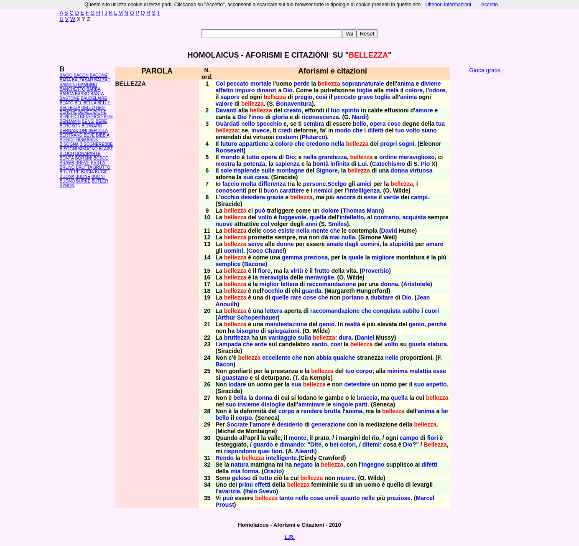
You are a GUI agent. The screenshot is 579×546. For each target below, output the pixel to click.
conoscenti (231, 190)
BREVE (82, 162)
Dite (315, 444)
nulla (348, 237)
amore (424, 110)
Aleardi (305, 451)
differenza (272, 183)
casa (261, 177)
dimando (292, 444)
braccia (367, 397)
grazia (275, 197)
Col (220, 83)
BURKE (83, 181)
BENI (108, 116)
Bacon (225, 364)
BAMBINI (68, 84)
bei (334, 444)
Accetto (489, 5)
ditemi (371, 444)
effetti (262, 484)
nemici (323, 190)
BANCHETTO (73, 89)
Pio (425, 163)
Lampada (228, 344)
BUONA (67, 176)
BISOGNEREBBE (95, 144)
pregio (304, 97)
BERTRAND (71, 135)
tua (440, 123)
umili (332, 498)
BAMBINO (87, 84)
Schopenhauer (257, 317)
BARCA (67, 93)
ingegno (373, 464)
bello (360, 123)
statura (437, 344)
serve (255, 244)
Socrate (237, 424)
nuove (224, 224)
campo (409, 437)
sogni (406, 143)
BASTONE (70, 98)
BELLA (90, 103)
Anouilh (226, 304)
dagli (352, 244)
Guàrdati (228, 123)
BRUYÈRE (70, 172)
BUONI (98, 176)
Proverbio (375, 270)
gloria (280, 117)
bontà (321, 163)
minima (397, 371)
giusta (417, 344)
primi (246, 484)
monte (297, 437)
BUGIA (87, 172)
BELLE (103, 103)
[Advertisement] (484, 204)
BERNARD (92, 126)
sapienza (287, 163)
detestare (357, 384)
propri (388, 143)
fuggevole (292, 217)
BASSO (82, 93)
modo (343, 130)
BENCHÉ (68, 112)
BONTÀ (67, 158)
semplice (228, 264)
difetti (375, 130)
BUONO (67, 181)
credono (317, 143)
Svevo (267, 491)
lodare (237, 384)
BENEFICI (69, 116)
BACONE (98, 75)
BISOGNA (69, 144)
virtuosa (421, 170)
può (260, 210)
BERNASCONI (73, 130)
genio (326, 324)
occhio (229, 197)
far (445, 411)
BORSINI (83, 158)
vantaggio (282, 337)
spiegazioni (283, 331)
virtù (296, 270)
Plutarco (313, 137)
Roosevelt (230, 150)
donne (285, 244)
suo (419, 384)
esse (370, 197)
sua (248, 177)
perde (301, 83)
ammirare (311, 404)
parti (361, 404)
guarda (311, 290)
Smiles (337, 224)
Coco (255, 250)
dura (345, 337)
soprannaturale (363, 83)
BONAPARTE (88, 153)
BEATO (67, 103)
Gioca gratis (484, 70)
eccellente (276, 357)
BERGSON (70, 126)
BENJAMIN (70, 121)
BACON (81, 75)
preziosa (316, 257)
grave (365, 97)
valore (224, 103)
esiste (286, 230)
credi (285, 130)
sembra (314, 123)
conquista (386, 310)
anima (405, 83)
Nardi (359, 117)
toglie (364, 90)
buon (271, 190)
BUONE (82, 176)
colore (414, 90)
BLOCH (67, 153)
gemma (292, 257)
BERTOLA (97, 130)
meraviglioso (417, 157)
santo (319, 344)
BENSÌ (88, 121)
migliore (383, 257)
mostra (225, 163)
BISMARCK (87, 139)
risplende (247, 170)
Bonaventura (294, 103)
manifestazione (286, 324)
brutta (332, 411)
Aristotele (416, 284)
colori (348, 444)
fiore (264, 270)
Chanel (274, 250)
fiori (432, 437)
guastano (235, 377)
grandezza (332, 157)
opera (377, 123)
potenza (254, 163)
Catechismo (388, 163)
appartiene (254, 143)
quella (317, 217)
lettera (289, 284)
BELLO (88, 107)
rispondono (240, 451)
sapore (230, 97)
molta (248, 183)
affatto (225, 90)
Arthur (226, 317)
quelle (280, 297)
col (265, 224)
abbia (324, 357)
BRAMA (67, 162)
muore (346, 478)
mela (392, 90)
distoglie (273, 404)
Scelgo (337, 183)
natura (240, 464)
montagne (290, 170)
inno (257, 117)
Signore (327, 170)
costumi (286, 137)
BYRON (67, 185)
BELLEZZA (70, 107)
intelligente (281, 458)
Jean (423, 297)
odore (437, 90)
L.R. (289, 537)
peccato (238, 83)
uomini (370, 244)
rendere (311, 411)
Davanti (226, 110)
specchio (269, 123)
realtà (352, 324)
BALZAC (102, 80)
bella (240, 397)
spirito (351, 110)
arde (261, 344)
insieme (248, 404)
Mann (374, 210)
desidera (253, 197)
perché (437, 324)
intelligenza (364, 190)
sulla (304, 337)
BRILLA (98, 162)
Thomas (354, 210)
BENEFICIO (91, 116)
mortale (261, 83)
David (389, 230)
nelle (391, 357)
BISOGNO (88, 149)
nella (337, 143)
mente (319, 230)
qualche (344, 357)
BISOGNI (68, 149)
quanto (350, 498)
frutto (322, 270)
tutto (252, 157)
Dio (288, 90)
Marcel (425, 498)
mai (335, 237)
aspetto (436, 384)
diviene (431, 83)
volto (413, 130)
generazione (328, 424)
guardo (263, 444)
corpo (364, 371)
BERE (101, 121)
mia (235, 471)
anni (311, 224)
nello (248, 123)
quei (264, 451)
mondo (230, 157)
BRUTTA (84, 167)
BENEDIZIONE (92, 112)
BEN (100, 107)
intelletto (351, 217)
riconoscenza (320, 117)
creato (292, 110)
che (357, 130)
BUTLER (100, 181)
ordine (388, 157)
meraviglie (319, 277)
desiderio (290, 424)
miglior (269, 284)
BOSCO (101, 158)
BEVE (89, 135)
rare (295, 297)
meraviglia (274, 277)
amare (434, 244)
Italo (251, 491)
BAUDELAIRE (94, 98)
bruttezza (237, 337)
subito (411, 310)
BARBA (93, 89)
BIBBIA (103, 135)
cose (393, 123)
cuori (432, 310)
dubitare (381, 297)
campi (419, 197)
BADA (65, 80)
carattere (292, 190)
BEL (78, 103)
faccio (230, 183)
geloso (241, 478)
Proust (225, 504)
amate (334, 244)
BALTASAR (82, 80)
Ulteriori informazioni (448, 5)
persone (314, 183)
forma (250, 471)
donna (399, 170)
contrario (386, 217)
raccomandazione (331, 284)
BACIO (66, 75)
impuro (245, 90)
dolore (330, 210)
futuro (228, 143)
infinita (339, 163)
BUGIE (101, 172)
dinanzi (267, 90)
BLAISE (106, 149)
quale (356, 257)
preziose (399, 498)
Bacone (254, 264)
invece (260, 130)
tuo (335, 110)
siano (429, 130)
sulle (268, 170)
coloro (284, 143)
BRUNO (67, 167)
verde (391, 197)
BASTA (97, 93)
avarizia (229, 491)
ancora (345, 197)
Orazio (273, 471)
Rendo (225, 458)
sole (226, 170)
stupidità (401, 244)
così (321, 97)
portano (353, 297)
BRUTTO (101, 167)
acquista (414, 217)
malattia (420, 371)
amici (364, 183)
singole (343, 404)
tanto (286, 498)
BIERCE (67, 139)
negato (303, 464)
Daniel (365, 337)
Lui (362, 163)
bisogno (247, 331)
